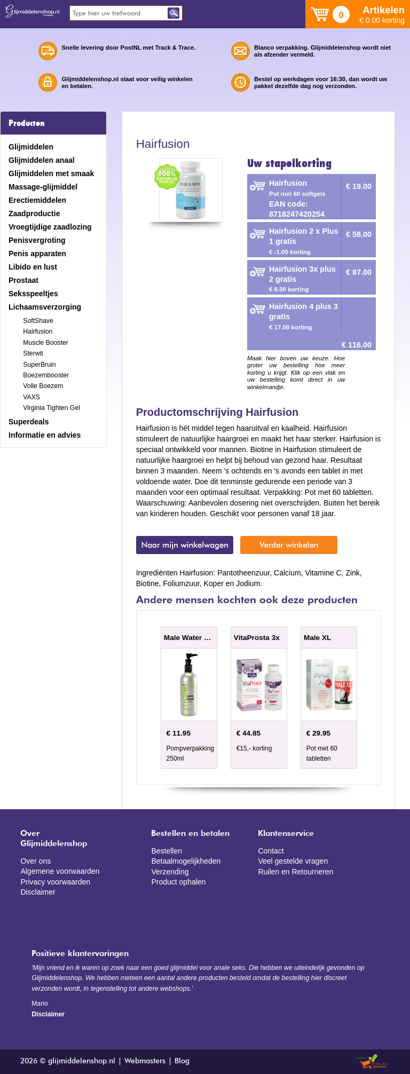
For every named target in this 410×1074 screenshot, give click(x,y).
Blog (182, 1061)
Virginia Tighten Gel (51, 408)
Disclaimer (37, 892)
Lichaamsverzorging (45, 307)
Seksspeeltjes (33, 293)
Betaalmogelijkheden (185, 861)
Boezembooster (46, 375)
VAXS (31, 397)
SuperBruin (39, 364)
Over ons (35, 861)
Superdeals (29, 421)
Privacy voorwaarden (55, 882)
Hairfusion (37, 331)
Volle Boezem (43, 386)
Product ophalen (178, 882)
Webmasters (144, 1061)
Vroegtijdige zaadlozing (50, 227)
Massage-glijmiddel (43, 187)
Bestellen (166, 851)
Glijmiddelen (31, 147)
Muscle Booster (45, 342)
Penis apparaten (37, 253)
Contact (270, 851)
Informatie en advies (45, 435)
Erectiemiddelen (37, 200)
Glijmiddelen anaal (42, 160)
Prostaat (23, 280)
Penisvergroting (37, 240)
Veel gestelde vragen (293, 861)
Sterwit (33, 353)
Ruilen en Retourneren (295, 871)
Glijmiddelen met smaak (51, 173)
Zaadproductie (34, 213)
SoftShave (38, 321)
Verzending (169, 871)
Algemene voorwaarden (59, 871)
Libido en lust (33, 267)
